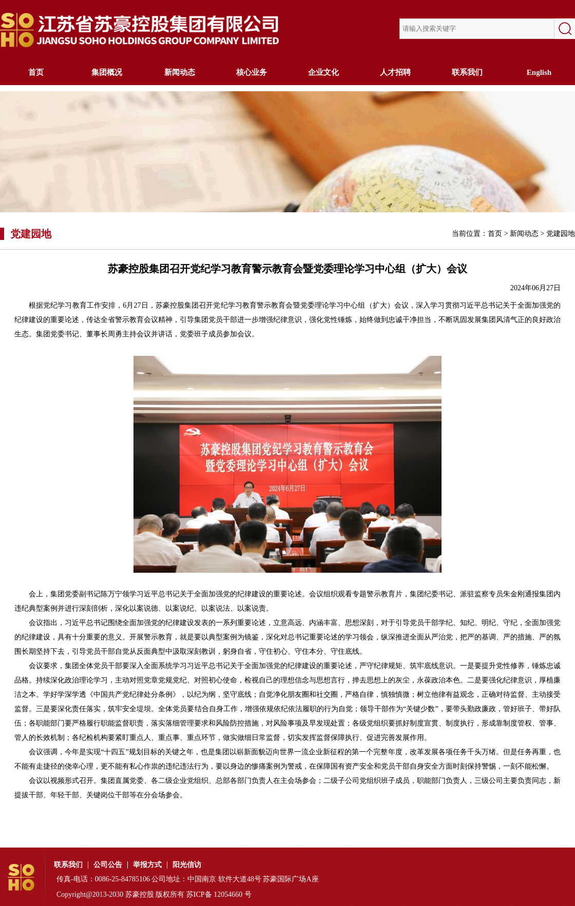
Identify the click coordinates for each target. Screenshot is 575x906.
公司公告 (107, 865)
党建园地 (560, 233)
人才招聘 (395, 72)
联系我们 (467, 72)
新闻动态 (179, 72)
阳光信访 (186, 865)
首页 (36, 72)
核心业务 (251, 72)
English (539, 72)
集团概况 (107, 72)
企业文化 (323, 72)
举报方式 (147, 865)
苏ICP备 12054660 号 (219, 894)
